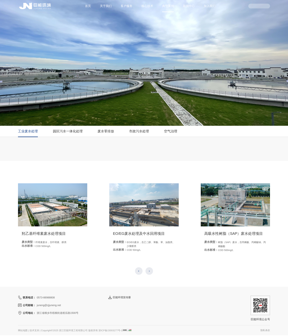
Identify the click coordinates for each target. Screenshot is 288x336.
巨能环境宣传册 (119, 297)
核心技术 (147, 6)
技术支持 (34, 330)
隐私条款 (265, 330)
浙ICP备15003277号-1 (110, 330)
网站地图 (23, 330)
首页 (88, 6)
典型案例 (168, 6)
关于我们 (106, 6)
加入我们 (209, 6)
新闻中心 (189, 6)
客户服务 (126, 6)
